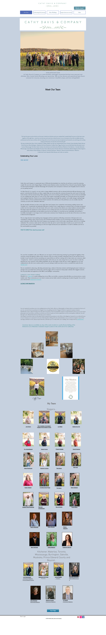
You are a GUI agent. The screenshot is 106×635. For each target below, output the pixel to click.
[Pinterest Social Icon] (78, 617)
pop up (30, 276)
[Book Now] (80, 8)
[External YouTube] (53, 241)
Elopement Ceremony (35, 279)
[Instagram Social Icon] (81, 617)
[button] (39, 12)
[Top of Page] (53, 610)
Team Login (23, 616)
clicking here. (80, 319)
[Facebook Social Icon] (83, 617)
